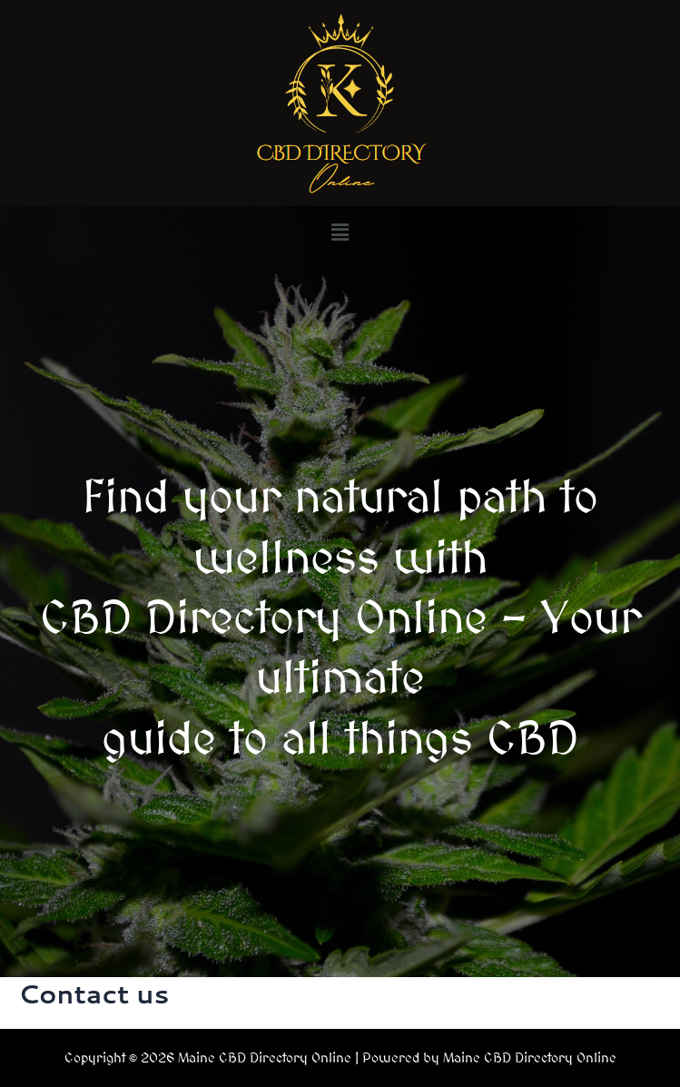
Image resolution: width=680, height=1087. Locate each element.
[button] (339, 232)
